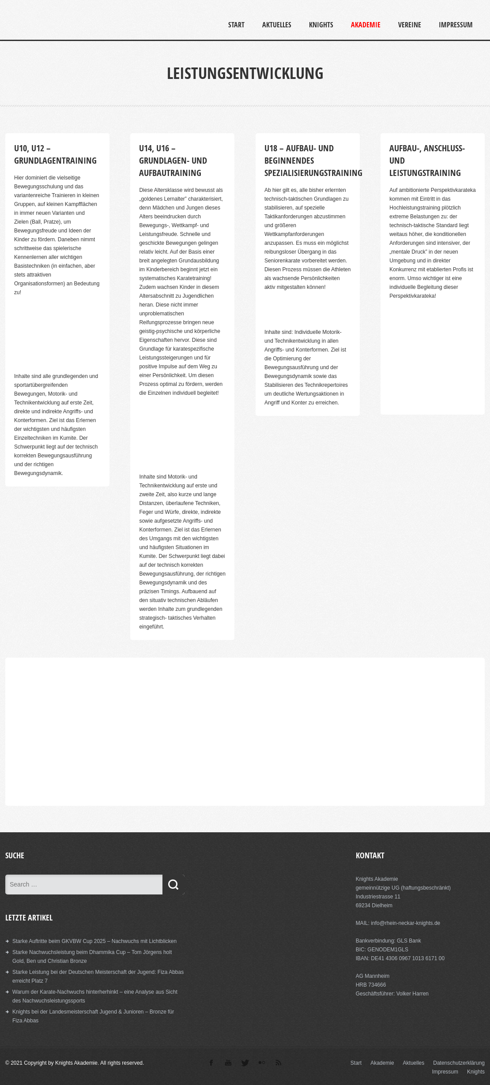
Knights (321, 25)
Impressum (456, 25)
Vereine (409, 25)
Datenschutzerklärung (459, 1063)
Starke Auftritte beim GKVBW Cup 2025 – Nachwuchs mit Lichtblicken (94, 941)
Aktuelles (276, 25)
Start (236, 25)
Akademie (366, 25)
